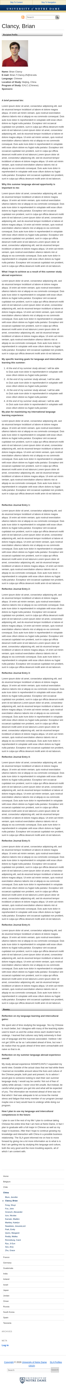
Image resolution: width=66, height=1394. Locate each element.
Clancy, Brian (11, 1201)
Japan (6, 1290)
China (6, 1193)
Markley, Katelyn (12, 1222)
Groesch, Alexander (14, 1212)
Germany (7, 1263)
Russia (6, 1307)
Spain (5, 1317)
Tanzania (7, 1323)
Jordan (6, 1296)
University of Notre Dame (33, 8)
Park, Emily (10, 1229)
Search (57, 17)
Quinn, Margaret (12, 1233)
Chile (5, 1187)
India (5, 1274)
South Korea (8, 1312)
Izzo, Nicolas (10, 1215)
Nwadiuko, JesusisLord (15, 1226)
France (6, 1257)
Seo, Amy (9, 1247)
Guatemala (8, 1268)
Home (6, 1176)
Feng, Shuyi (10, 1205)
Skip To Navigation (48, 2)
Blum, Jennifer (11, 1197)
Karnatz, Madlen (12, 1219)
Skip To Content (16, 2)
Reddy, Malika (11, 1236)
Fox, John (9, 1209)
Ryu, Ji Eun (10, 1243)
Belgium (7, 1182)
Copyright (9, 1362)
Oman (6, 1301)
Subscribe (22, 17)
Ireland (6, 1279)
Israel (5, 1285)
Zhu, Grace (10, 1250)
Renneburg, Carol (13, 1240)
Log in (5, 1345)
